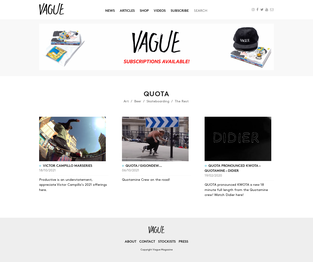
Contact (147, 241)
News (110, 10)
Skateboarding (158, 101)
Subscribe (180, 10)
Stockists (167, 241)
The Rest (182, 101)
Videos (160, 10)
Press (183, 241)
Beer (137, 101)
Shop (144, 10)
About (130, 241)
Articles (127, 10)
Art (126, 101)
